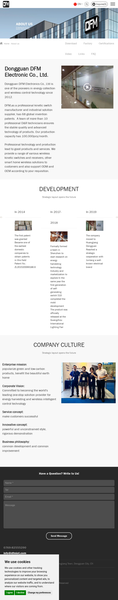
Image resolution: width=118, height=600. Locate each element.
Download (71, 43)
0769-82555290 (15, 547)
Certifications (106, 43)
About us (15, 43)
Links (81, 54)
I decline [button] (20, 592)
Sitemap (8, 593)
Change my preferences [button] (39, 592)
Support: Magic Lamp (15, 589)
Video (68, 54)
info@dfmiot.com (15, 553)
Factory (88, 43)
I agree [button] (9, 592)
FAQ (93, 54)
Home (6, 43)
